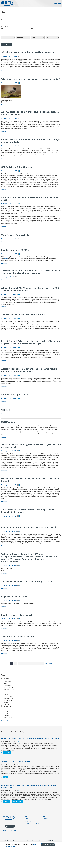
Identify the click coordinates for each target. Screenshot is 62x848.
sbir (5, 777)
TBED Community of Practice (32, 824)
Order (32, 35)
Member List (47, 820)
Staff (26, 820)
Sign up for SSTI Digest (10, 830)
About (25, 816)
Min (2, 28)
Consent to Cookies (48, 844)
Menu (55, 3)
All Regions (4, 35)
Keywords (4, 20)
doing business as (41, 622)
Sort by (18, 35)
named (6, 258)
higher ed (7, 801)
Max (32, 28)
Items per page (50, 35)
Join (44, 816)
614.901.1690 (55, 840)
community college (17, 801)
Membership (28, 822)
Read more (4, 71)
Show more (4, 720)
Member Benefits (48, 818)
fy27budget (7, 752)
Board (26, 818)
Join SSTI (11, 826)
